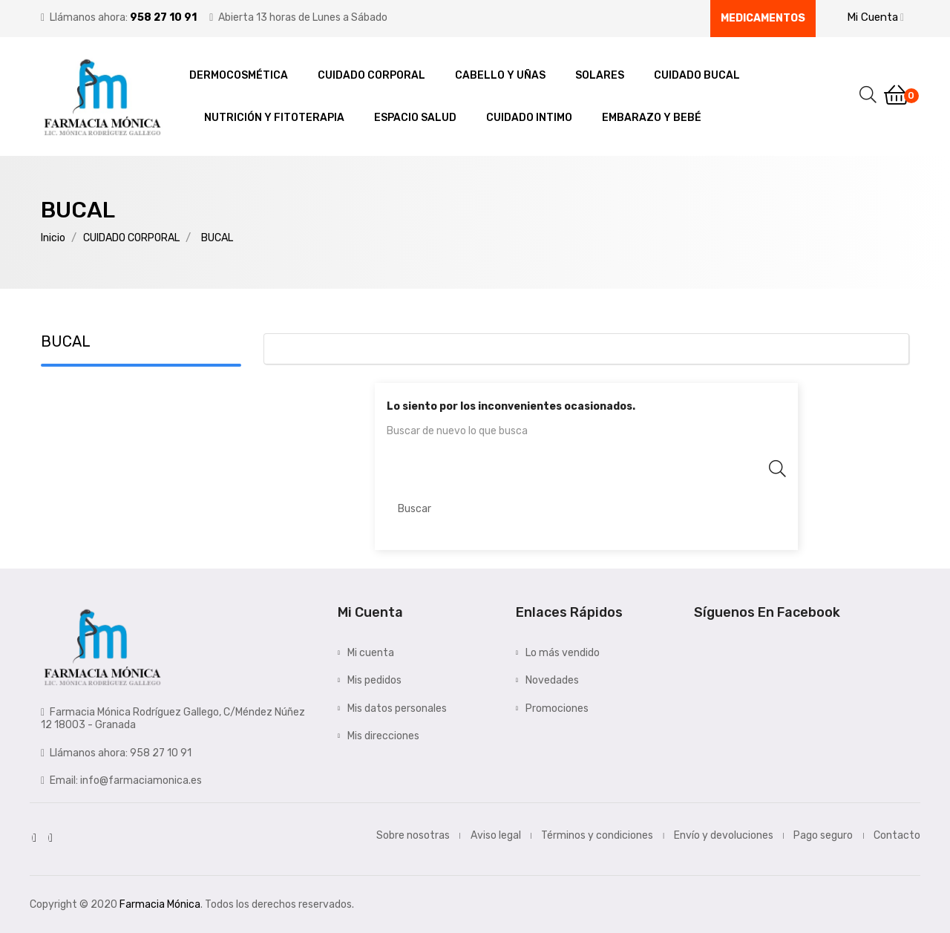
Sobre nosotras (413, 835)
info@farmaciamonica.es (141, 780)
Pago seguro (823, 835)
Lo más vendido (562, 652)
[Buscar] (586, 509)
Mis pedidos (374, 680)
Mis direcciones (383, 736)
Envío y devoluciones (723, 835)
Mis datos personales (397, 708)
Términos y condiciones (597, 835)
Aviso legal (496, 835)
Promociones (557, 708)
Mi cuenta (370, 652)
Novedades (552, 680)
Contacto (897, 835)
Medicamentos (763, 18)
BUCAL (66, 341)
